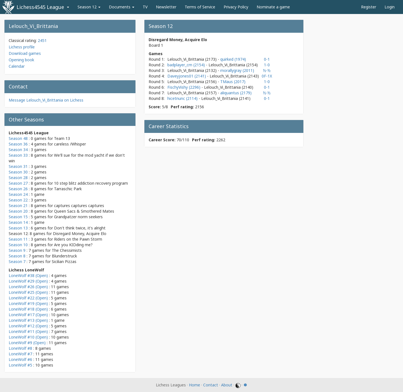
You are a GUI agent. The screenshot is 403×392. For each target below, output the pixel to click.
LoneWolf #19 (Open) (28, 303)
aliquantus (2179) (236, 92)
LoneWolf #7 (20, 353)
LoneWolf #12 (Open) (28, 325)
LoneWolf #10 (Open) (28, 337)
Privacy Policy (236, 7)
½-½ (267, 70)
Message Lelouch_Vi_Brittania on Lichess (46, 100)
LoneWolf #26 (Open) (28, 286)
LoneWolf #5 (20, 365)
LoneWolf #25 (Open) (28, 292)
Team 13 (62, 138)
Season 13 (18, 228)
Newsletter (166, 7)
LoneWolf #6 (20, 359)
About (226, 385)
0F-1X (267, 76)
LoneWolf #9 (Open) (27, 342)
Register (368, 7)
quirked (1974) (233, 59)
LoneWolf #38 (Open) (28, 275)
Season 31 (18, 166)
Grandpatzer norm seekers (78, 216)
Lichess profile (22, 47)
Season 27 (18, 183)
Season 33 (18, 155)
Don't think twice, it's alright (80, 228)
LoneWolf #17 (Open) (28, 314)
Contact (210, 385)
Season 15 (18, 216)
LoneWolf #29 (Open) (28, 281)
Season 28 (18, 177)
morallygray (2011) (237, 70)
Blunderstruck (64, 256)
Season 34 (18, 149)
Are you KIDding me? (73, 244)
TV (145, 7)
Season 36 (18, 144)
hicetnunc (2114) (183, 98)
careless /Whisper (70, 144)
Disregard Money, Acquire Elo (79, 233)
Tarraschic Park (68, 188)
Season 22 (18, 200)
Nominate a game (273, 7)
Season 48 (18, 138)
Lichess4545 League (40, 7)
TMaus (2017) (232, 81)
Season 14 (18, 222)
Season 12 (89, 7)
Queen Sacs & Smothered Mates (84, 211)
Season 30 (18, 172)
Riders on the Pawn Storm (78, 239)
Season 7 (17, 261)
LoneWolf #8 (20, 348)
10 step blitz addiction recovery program (91, 183)
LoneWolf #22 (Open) (28, 298)
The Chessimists (67, 250)
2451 (42, 40)
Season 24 (18, 194)
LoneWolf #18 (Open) (28, 309)
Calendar (17, 66)
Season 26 (18, 188)
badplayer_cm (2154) (186, 64)
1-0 (267, 64)
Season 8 (17, 256)
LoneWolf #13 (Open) (28, 320)
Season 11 (18, 239)
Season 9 (17, 250)
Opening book (21, 59)
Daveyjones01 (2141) (187, 76)
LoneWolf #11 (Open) (28, 331)
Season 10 (18, 244)
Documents (121, 7)
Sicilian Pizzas (64, 261)
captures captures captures (79, 205)
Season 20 (18, 211)
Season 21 (18, 205)
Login (390, 7)
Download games (25, 53)
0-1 (267, 59)
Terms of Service (200, 7)
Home (194, 385)
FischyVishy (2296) (184, 87)
